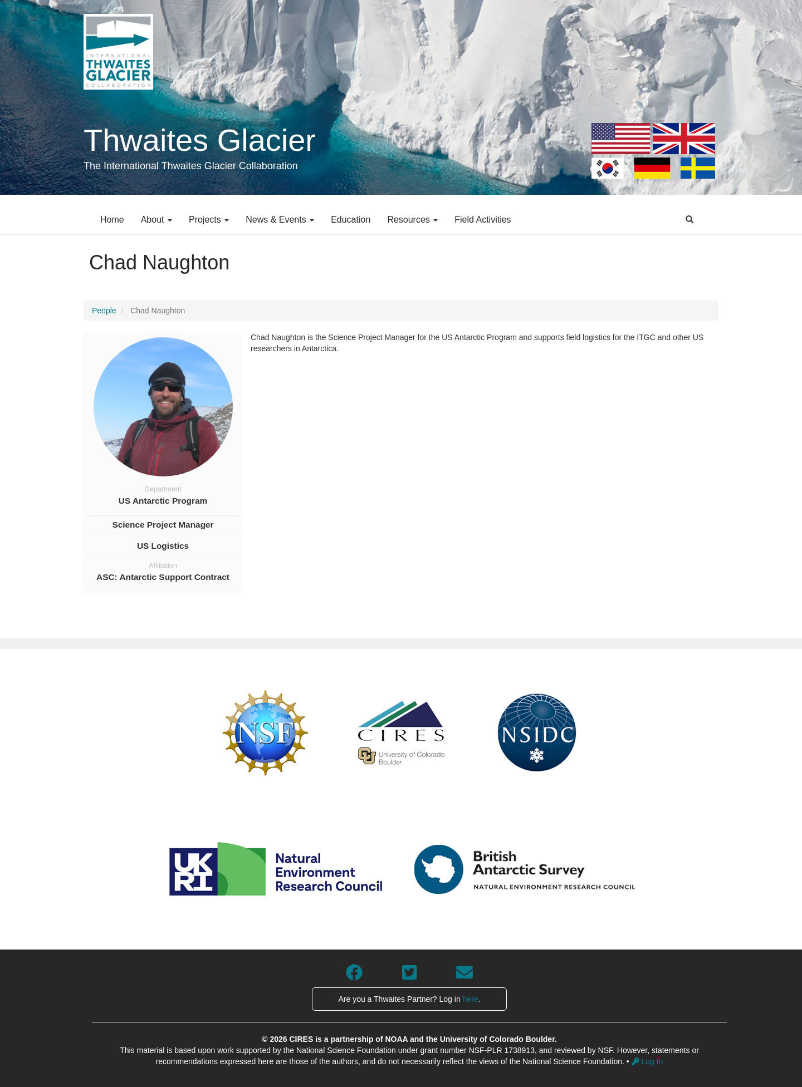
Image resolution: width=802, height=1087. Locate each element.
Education (350, 219)
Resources (412, 219)
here (470, 999)
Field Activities (482, 219)
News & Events (280, 219)
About (156, 219)
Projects (209, 219)
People (104, 310)
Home (112, 219)
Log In (647, 1061)
